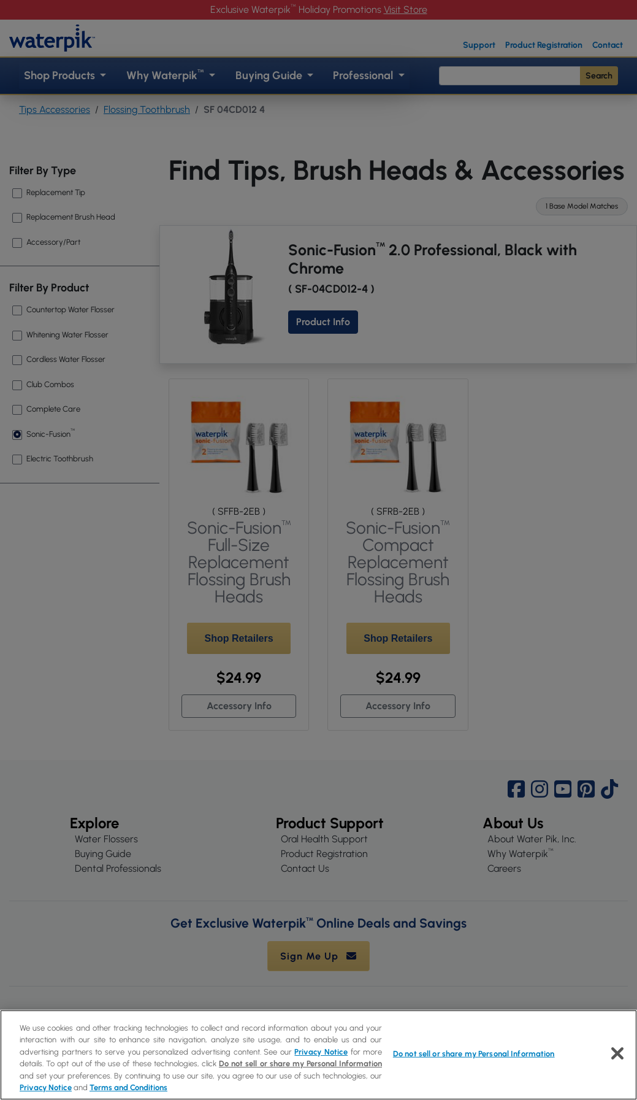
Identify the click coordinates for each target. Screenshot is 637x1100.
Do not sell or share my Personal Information (300, 1063)
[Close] (617, 1053)
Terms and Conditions (128, 1087)
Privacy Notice (321, 1051)
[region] (318, 1055)
